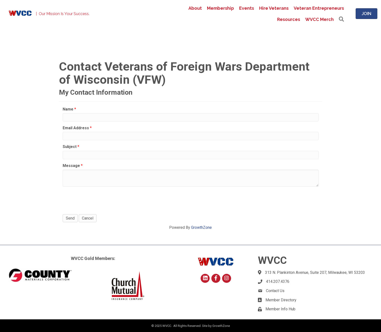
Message (71, 165)
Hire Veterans (274, 8)
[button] (341, 19)
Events (246, 8)
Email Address (76, 128)
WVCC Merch (319, 19)
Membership (220, 8)
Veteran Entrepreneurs (319, 8)
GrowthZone (201, 227)
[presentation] (100, 199)
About (195, 8)
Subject (70, 146)
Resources (288, 19)
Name (68, 109)
